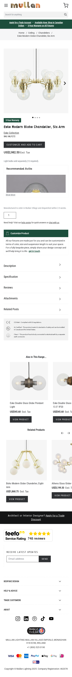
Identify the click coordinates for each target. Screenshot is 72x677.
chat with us (54, 222)
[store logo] (25, 5)
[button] (32, 117)
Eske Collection (11, 132)
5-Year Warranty (12, 120)
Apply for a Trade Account (20, 22)
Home (21, 33)
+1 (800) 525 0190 (36, 647)
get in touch (34, 251)
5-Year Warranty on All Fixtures (41, 25)
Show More (10, 195)
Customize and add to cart (24, 144)
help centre (26, 222)
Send (45, 559)
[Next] (69, 433)
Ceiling (31, 33)
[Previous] (63, 433)
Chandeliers (44, 33)
